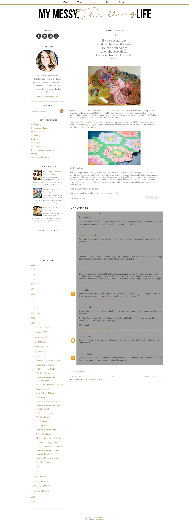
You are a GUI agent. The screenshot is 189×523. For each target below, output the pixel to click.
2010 (33, 308)
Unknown (83, 336)
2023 (33, 265)
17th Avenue (98, 517)
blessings (82, 354)
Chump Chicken (43, 389)
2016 (33, 279)
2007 (33, 323)
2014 (33, 289)
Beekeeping (36, 124)
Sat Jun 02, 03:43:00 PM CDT (96, 346)
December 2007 (40, 327)
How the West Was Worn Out (48, 438)
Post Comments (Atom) (92, 379)
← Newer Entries (77, 376)
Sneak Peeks (41, 421)
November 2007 (41, 332)
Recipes (93, 2)
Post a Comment (77, 371)
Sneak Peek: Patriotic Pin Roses (49, 385)
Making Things (37, 142)
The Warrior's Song (44, 417)
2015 (33, 284)
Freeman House (37, 131)
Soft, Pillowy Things (45, 393)
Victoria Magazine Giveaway (48, 361)
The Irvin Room (43, 373)
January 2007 (39, 491)
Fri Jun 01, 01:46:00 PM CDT (96, 228)
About (79, 2)
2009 (33, 313)
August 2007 (39, 347)
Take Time (40, 397)
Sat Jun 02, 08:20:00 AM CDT (96, 300)
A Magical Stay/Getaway (46, 401)
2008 (33, 318)
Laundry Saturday (43, 462)
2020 (33, 270)
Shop (108, 2)
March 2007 (39, 481)
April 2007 (38, 476)
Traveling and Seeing (40, 157)
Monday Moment (38, 146)
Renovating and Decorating (42, 150)
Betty (81, 270)
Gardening (35, 135)
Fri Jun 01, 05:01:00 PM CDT (96, 262)
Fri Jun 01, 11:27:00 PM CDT (96, 282)
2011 (33, 303)
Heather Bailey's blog (94, 122)
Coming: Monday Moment (47, 458)
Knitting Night (42, 425)
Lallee (81, 290)
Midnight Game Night (45, 369)
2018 (33, 274)
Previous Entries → (150, 376)
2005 (33, 502)
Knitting (34, 139)
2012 (33, 299)
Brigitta (82, 253)
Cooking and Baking (39, 128)
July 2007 (38, 351)
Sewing (83, 198)
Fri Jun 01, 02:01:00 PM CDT (96, 245)
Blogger (99, 519)
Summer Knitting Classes (47, 442)
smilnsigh (83, 307)
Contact (122, 2)
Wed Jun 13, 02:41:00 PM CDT (97, 364)
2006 (33, 497)
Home (65, 2)
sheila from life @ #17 (88, 213)
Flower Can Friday (44, 413)
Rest (38, 466)
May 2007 (38, 472)
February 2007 (40, 486)
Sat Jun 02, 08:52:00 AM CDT (96, 329)
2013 (33, 294)
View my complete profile (47, 97)
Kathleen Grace (85, 235)
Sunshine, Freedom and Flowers (49, 446)
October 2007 (40, 337)
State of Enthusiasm (44, 434)
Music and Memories (45, 365)
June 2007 (38, 356)
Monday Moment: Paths (46, 430)
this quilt (79, 122)
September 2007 (41, 342)
